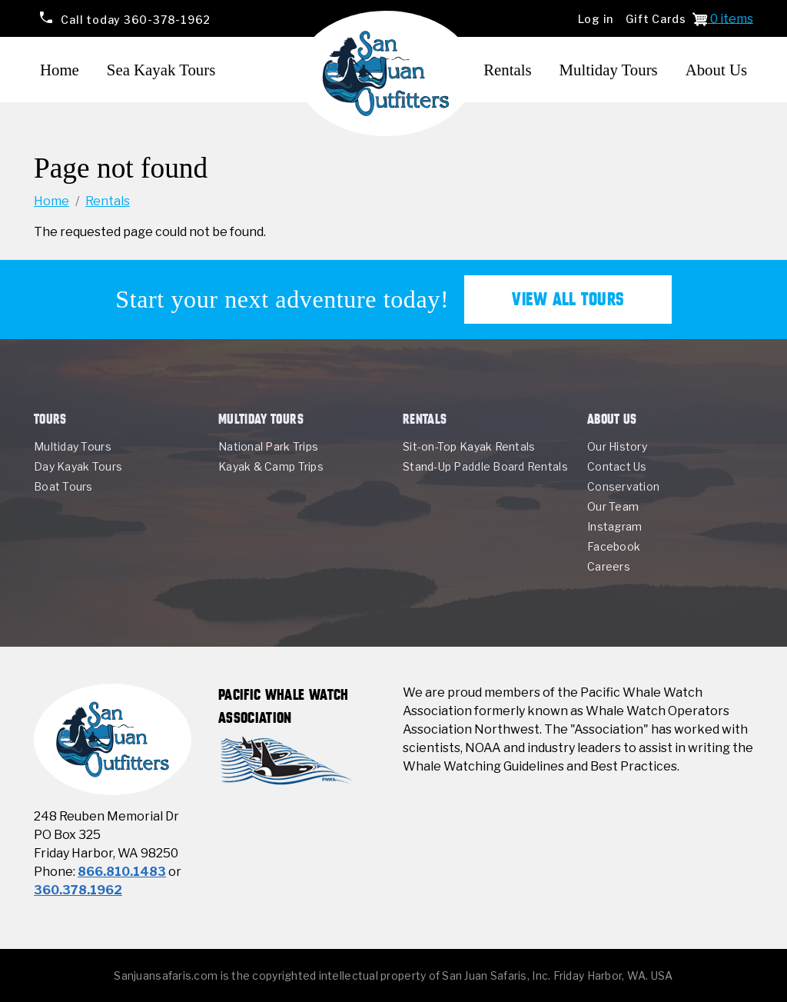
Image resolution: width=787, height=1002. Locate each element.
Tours (50, 419)
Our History (617, 446)
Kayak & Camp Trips (271, 466)
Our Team (613, 506)
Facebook (613, 546)
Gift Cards (656, 18)
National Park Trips (268, 446)
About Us (716, 69)
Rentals (507, 69)
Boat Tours (63, 486)
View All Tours (568, 299)
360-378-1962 (134, 18)
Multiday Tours (609, 69)
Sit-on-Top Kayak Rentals (469, 446)
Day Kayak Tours (78, 466)
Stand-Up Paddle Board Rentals (485, 466)
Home (59, 69)
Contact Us (617, 466)
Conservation (623, 486)
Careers (608, 566)
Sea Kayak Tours (161, 69)
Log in (596, 18)
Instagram (614, 526)
